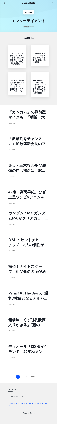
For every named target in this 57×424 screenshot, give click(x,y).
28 (45, 403)
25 (40, 403)
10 (16, 403)
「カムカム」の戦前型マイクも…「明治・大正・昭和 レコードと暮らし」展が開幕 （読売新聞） (27, 115)
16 (26, 403)
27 (43, 403)
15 (24, 403)
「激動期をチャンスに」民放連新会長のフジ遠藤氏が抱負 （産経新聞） (27, 141)
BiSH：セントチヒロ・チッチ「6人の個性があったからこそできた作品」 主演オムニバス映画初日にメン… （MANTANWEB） (28, 242)
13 (21, 403)
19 (30, 403)
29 (46, 403)
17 (27, 403)
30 (9, 405)
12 (19, 403)
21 (34, 403)
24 (38, 403)
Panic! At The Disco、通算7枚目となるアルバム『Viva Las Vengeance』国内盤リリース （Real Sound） (28, 296)
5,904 (33, 377)
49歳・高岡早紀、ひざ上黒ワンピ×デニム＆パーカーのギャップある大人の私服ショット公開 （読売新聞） (28, 195)
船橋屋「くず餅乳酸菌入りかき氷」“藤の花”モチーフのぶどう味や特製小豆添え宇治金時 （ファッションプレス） (27, 322)
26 (42, 403)
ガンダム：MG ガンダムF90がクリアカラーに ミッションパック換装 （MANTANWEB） (28, 216)
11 (18, 403)
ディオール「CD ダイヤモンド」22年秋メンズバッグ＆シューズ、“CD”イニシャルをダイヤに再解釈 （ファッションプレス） (28, 349)
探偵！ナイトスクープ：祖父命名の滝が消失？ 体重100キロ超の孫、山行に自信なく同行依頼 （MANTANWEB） (27, 269)
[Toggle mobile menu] (4, 3)
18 (29, 403)
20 (32, 403)
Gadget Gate (28, 2)
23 (37, 403)
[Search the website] (52, 3)
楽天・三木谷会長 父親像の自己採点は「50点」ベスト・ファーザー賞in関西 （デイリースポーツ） (27, 168)
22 (35, 403)
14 (22, 403)
